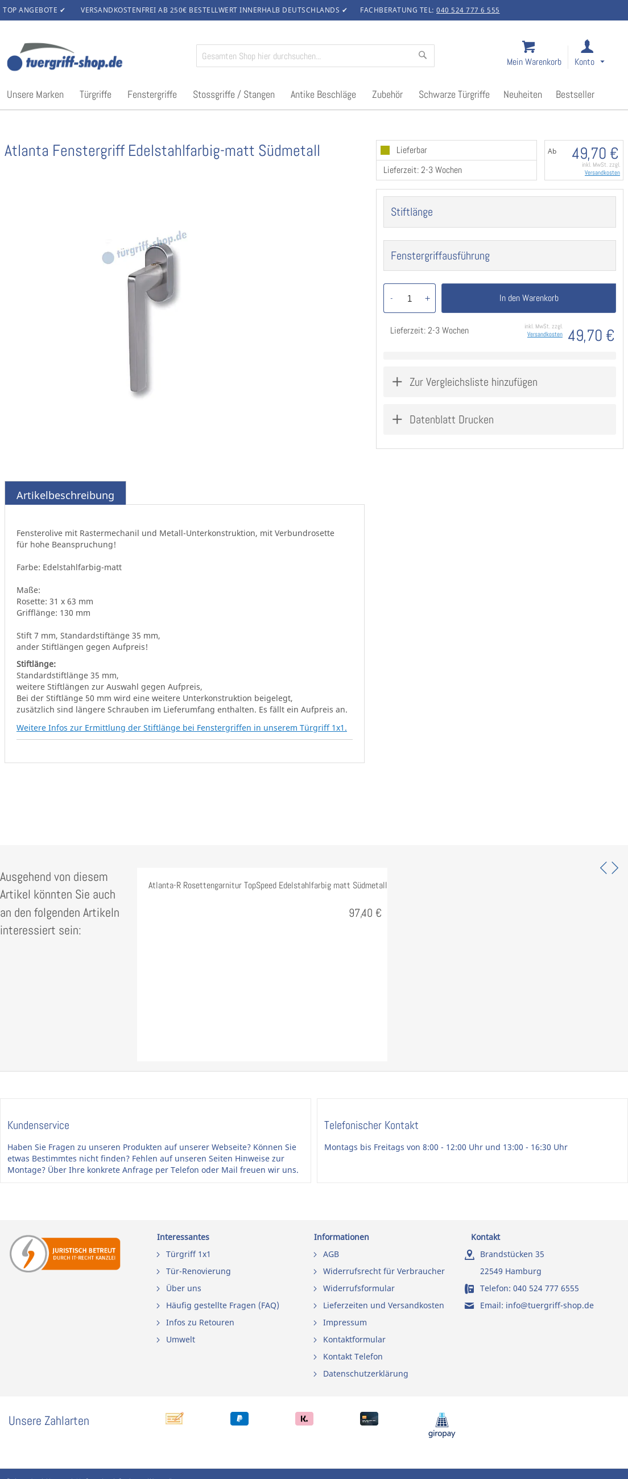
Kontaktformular (354, 1339)
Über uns (183, 1288)
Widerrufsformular (359, 1288)
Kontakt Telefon (353, 1356)
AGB (331, 1254)
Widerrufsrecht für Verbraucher (384, 1271)
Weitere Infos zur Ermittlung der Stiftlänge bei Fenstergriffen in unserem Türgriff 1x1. (181, 727)
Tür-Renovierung (198, 1271)
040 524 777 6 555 (468, 10)
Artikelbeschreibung (65, 495)
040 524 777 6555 (546, 1288)
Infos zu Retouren (200, 1322)
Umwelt (180, 1339)
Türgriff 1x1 (188, 1254)
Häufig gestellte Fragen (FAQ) (222, 1305)
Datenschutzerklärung (365, 1373)
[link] (598, 57)
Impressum (345, 1322)
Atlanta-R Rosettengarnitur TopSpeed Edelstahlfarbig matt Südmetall (267, 885)
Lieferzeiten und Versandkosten (383, 1305)
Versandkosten (602, 172)
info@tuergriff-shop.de (550, 1305)
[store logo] (97, 58)
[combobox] (315, 55)
